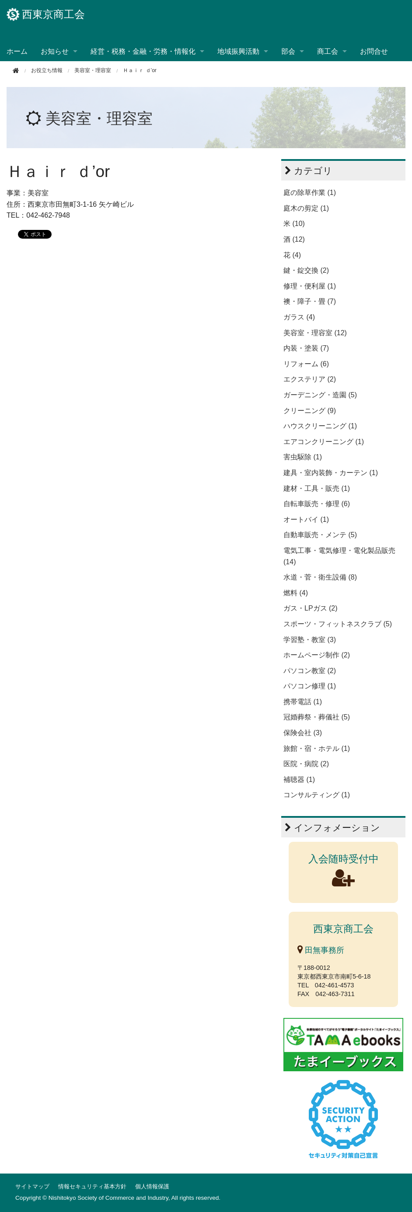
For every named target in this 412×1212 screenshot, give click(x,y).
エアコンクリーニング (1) (323, 441)
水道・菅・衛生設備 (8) (320, 577)
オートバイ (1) (306, 519)
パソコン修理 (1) (309, 686)
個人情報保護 (152, 1186)
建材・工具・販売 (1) (316, 488)
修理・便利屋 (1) (309, 286)
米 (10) (294, 223)
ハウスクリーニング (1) (320, 426)
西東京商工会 (46, 14)
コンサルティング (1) (316, 795)
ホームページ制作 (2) (316, 655)
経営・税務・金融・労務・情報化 (143, 51)
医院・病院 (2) (306, 763)
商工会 (327, 51)
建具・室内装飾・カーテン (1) (330, 472)
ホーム (17, 51)
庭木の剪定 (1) (306, 208)
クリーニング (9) (309, 410)
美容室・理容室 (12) (315, 333)
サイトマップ (32, 1186)
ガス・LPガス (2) (310, 608)
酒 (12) (294, 239)
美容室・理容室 (92, 70)
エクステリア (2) (309, 379)
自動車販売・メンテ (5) (320, 534)
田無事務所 (320, 950)
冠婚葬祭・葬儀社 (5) (316, 717)
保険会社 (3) (302, 732)
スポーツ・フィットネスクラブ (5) (337, 624)
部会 (288, 51)
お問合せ (374, 51)
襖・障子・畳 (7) (309, 301)
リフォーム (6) (306, 364)
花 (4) (292, 255)
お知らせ (55, 51)
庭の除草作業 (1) (309, 192)
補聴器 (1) (299, 779)
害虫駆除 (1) (302, 457)
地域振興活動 (238, 51)
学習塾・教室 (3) (309, 639)
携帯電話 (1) (302, 701)
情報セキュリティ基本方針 (92, 1186)
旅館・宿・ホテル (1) (316, 748)
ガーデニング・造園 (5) (320, 395)
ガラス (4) (299, 317)
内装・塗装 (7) (306, 348)
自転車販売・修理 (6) (316, 503)
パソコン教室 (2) (309, 670)
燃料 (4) (295, 593)
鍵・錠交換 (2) (306, 270)
